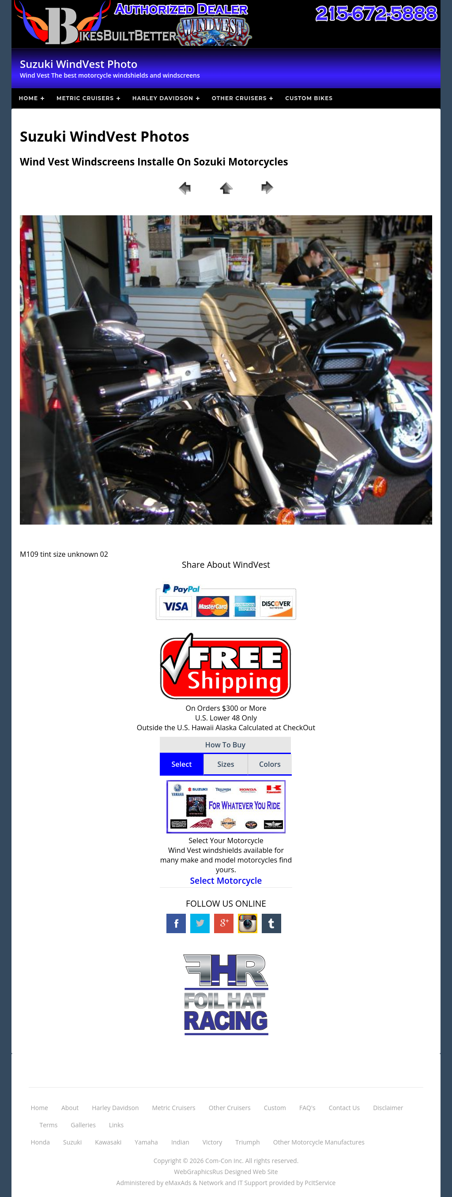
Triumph (247, 1142)
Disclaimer (388, 1107)
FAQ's (307, 1107)
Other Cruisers (239, 98)
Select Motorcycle (226, 880)
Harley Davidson (162, 98)
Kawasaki (108, 1142)
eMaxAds (178, 1182)
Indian (180, 1142)
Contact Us (344, 1107)
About (70, 1107)
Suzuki (72, 1142)
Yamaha (146, 1142)
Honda (40, 1142)
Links (116, 1125)
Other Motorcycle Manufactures (319, 1142)
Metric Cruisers (85, 98)
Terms (49, 1125)
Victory (212, 1142)
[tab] (181, 765)
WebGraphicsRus (198, 1171)
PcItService (320, 1182)
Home (28, 98)
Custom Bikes (309, 98)
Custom (275, 1107)
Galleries (83, 1125)
